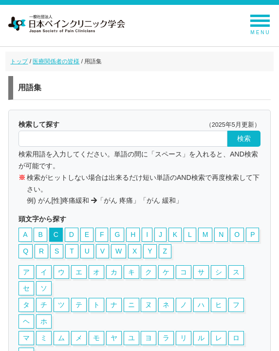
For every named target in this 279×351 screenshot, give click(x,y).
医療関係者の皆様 (56, 61)
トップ (19, 61)
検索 (244, 138)
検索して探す (39, 124)
